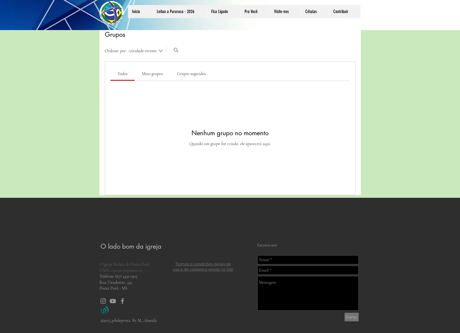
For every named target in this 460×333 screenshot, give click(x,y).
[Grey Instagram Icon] (103, 301)
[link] (122, 73)
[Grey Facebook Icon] (122, 301)
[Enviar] (352, 317)
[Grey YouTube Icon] (113, 301)
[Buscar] (176, 50)
